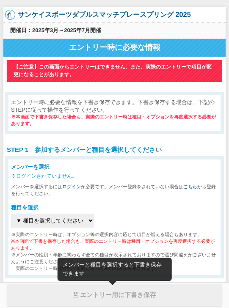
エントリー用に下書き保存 (114, 294)
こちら (190, 186)
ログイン (71, 186)
